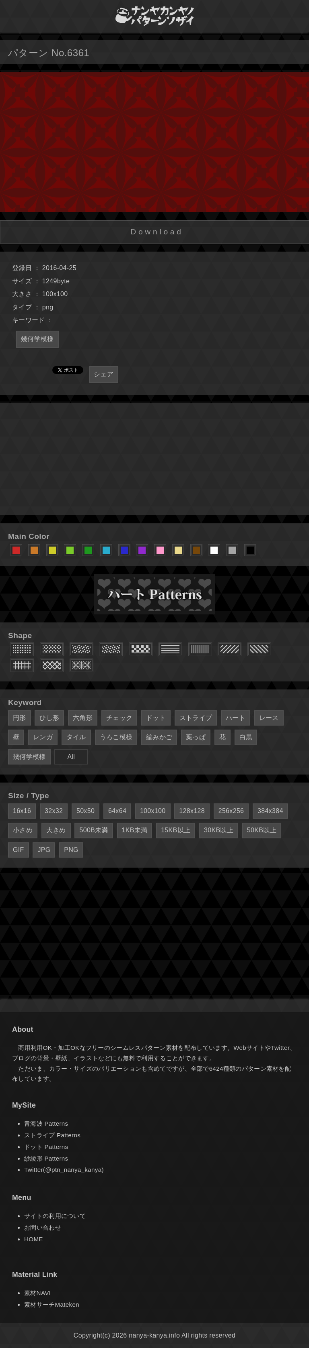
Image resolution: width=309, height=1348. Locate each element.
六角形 (83, 717)
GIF (18, 849)
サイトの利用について (55, 1215)
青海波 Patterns (46, 1123)
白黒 (246, 737)
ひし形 (49, 717)
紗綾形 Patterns (46, 1158)
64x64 (117, 810)
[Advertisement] (154, 459)
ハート (235, 717)
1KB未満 (135, 830)
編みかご (159, 737)
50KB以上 (261, 830)
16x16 (22, 810)
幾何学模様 (37, 338)
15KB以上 (175, 830)
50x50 (85, 810)
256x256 (231, 810)
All (71, 756)
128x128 (192, 810)
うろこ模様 (116, 737)
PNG (71, 849)
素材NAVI (37, 1292)
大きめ (56, 830)
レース (269, 717)
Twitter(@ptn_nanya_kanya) (64, 1169)
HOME (33, 1239)
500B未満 (93, 830)
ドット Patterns (46, 1146)
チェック (119, 717)
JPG (43, 849)
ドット (156, 717)
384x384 (270, 810)
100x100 (153, 810)
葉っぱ (196, 737)
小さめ (23, 830)
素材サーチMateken (51, 1304)
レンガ (43, 737)
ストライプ (195, 717)
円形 (19, 717)
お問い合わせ (42, 1227)
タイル (76, 737)
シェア (103, 374)
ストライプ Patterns (52, 1135)
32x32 (54, 810)
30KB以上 (218, 830)
